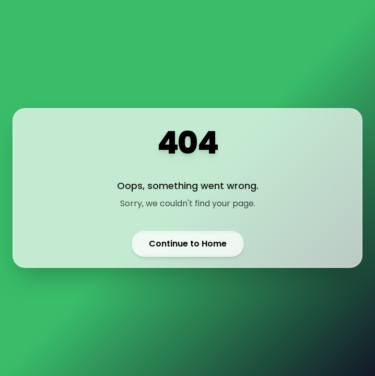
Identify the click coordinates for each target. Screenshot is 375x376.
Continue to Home (188, 244)
